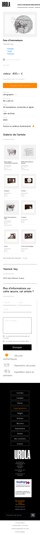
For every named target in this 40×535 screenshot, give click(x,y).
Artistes (20, 418)
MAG (19, 5)
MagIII (20, 413)
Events (20, 444)
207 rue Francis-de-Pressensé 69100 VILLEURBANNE (20, 502)
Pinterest (10, 54)
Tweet (9, 51)
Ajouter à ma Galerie (11, 59)
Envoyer (17, 347)
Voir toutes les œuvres (15, 258)
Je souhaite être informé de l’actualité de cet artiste (16, 337)
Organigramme (20, 408)
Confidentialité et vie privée (20, 525)
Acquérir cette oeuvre (20, 85)
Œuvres (31, 5)
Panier (20, 403)
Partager (10, 49)
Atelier (25, 5)
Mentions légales (20, 532)
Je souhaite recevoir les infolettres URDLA (17, 341)
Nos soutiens (20, 439)
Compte (20, 398)
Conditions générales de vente (20, 528)
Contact (20, 393)
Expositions (20, 428)
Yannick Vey (10, 269)
